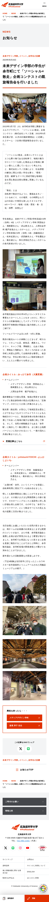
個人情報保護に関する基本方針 (12, 872)
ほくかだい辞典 (33, 878)
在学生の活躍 (34, 56)
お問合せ (30, 859)
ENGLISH (31, 872)
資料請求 (6, 866)
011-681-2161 (23, 841)
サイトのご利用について (36, 866)
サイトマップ (8, 859)
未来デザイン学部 (10, 56)
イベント (23, 56)
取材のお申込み (8, 878)
